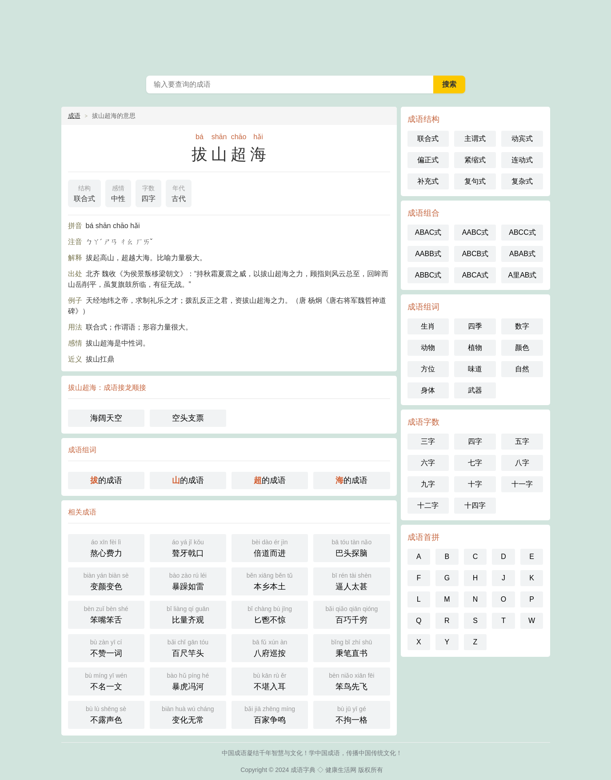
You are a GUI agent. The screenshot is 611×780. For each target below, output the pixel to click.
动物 (428, 347)
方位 (428, 369)
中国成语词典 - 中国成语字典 (305, 35)
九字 (428, 484)
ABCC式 (522, 232)
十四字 (475, 505)
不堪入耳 (269, 680)
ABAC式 (428, 232)
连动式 (522, 160)
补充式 (428, 181)
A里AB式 (522, 275)
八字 (522, 462)
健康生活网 (340, 769)
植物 (475, 347)
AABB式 (428, 253)
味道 (475, 369)
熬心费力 (106, 547)
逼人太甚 (351, 580)
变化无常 (188, 714)
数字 (522, 326)
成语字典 (303, 769)
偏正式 (428, 160)
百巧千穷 (351, 613)
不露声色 (106, 714)
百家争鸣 (269, 714)
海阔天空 (106, 418)
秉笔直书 (351, 647)
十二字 (428, 505)
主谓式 (475, 138)
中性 (118, 192)
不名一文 (106, 680)
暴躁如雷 (188, 580)
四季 (475, 326)
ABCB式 (475, 253)
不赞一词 (106, 647)
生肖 (428, 326)
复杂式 (522, 181)
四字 (148, 192)
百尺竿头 (188, 647)
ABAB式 (522, 253)
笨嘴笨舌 (106, 613)
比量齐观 (188, 613)
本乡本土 (269, 580)
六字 (428, 462)
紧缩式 (475, 160)
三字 (428, 441)
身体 (428, 390)
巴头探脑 (351, 547)
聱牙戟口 (188, 547)
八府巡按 (269, 647)
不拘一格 (351, 714)
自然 (522, 369)
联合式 (84, 192)
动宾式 (522, 138)
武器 (475, 390)
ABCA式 (475, 275)
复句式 (475, 181)
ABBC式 (428, 275)
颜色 (522, 347)
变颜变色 (106, 580)
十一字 (522, 484)
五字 (522, 441)
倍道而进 (269, 547)
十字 (475, 484)
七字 (475, 462)
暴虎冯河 (188, 680)
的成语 (106, 480)
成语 (74, 116)
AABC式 (475, 232)
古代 (179, 192)
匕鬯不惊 (269, 613)
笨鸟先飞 (351, 680)
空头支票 (188, 418)
